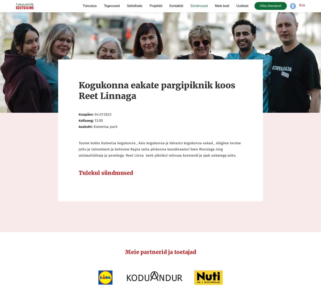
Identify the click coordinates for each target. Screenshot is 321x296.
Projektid (156, 6)
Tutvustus (90, 6)
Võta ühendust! (271, 6)
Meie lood (222, 6)
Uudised (242, 6)
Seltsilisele (134, 6)
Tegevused (112, 6)
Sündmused (199, 6)
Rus (302, 5)
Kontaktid (176, 6)
